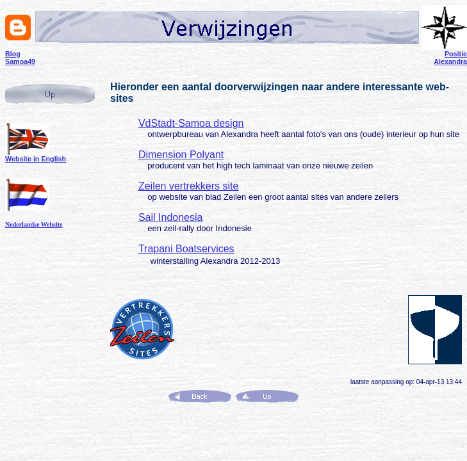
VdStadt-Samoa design (191, 123)
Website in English (35, 159)
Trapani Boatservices (186, 248)
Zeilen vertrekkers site (188, 186)
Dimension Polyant (181, 154)
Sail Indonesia (170, 217)
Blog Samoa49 (20, 57)
